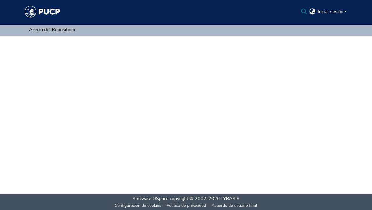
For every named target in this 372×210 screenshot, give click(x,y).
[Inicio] (42, 11)
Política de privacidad (186, 205)
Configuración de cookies (138, 205)
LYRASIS (230, 198)
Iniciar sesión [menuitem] (330, 11)
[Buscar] (304, 11)
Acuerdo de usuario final (234, 205)
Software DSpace (151, 198)
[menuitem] (312, 11)
